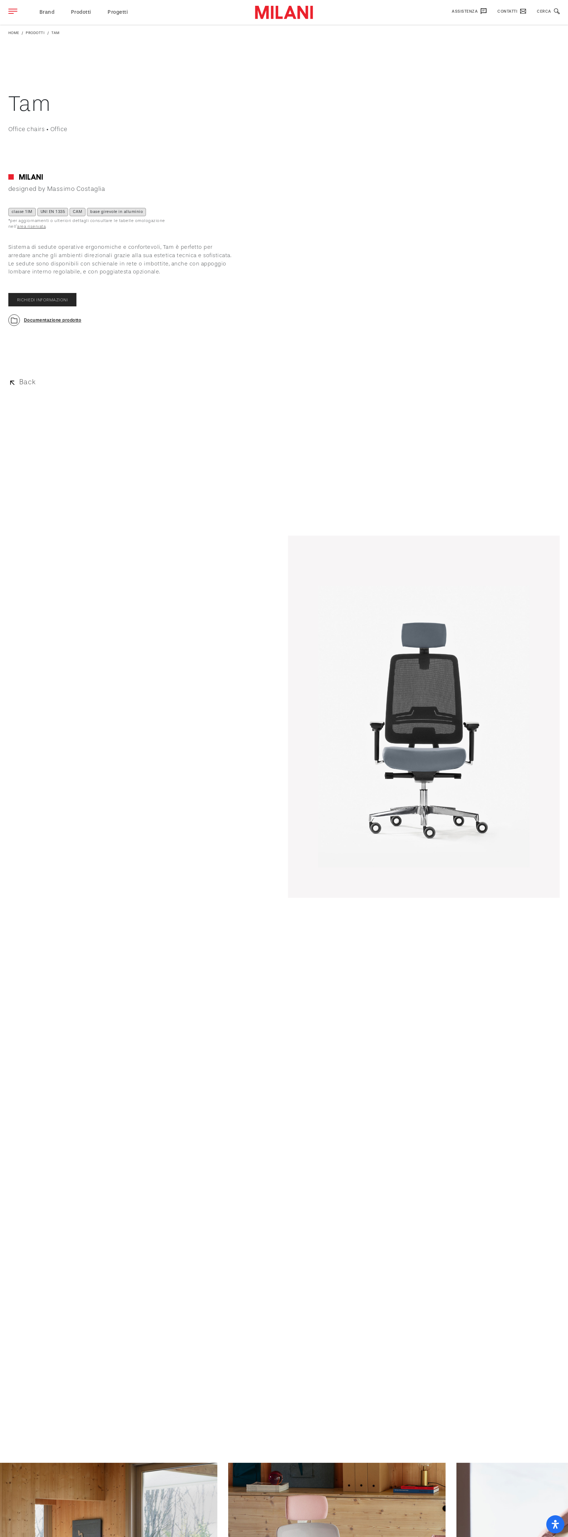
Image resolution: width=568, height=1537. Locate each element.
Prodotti (81, 12)
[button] (45, 320)
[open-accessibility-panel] (555, 1524)
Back (27, 382)
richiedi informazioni (42, 299)
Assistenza (469, 11)
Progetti (118, 12)
